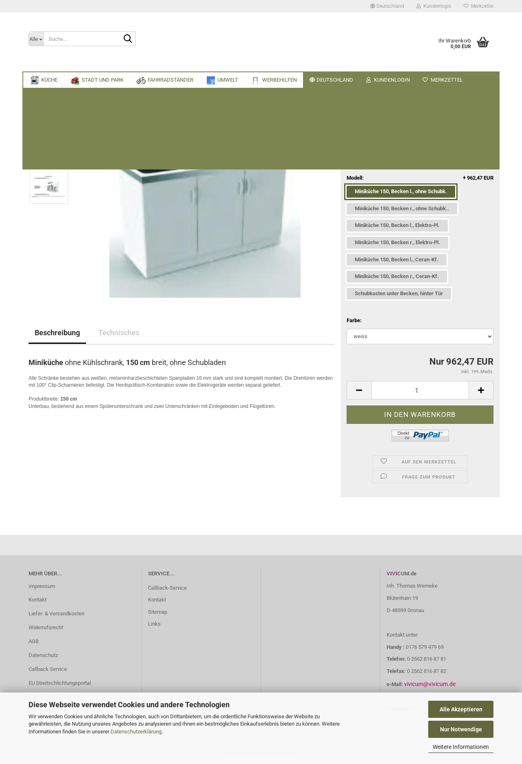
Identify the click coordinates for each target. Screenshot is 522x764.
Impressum (42, 586)
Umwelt (180, 63)
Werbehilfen (220, 63)
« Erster (42, 108)
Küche (37, 63)
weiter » (96, 108)
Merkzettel (478, 6)
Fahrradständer (135, 63)
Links (154, 624)
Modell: (420, 178)
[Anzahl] (420, 390)
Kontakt (37, 600)
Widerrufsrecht (46, 627)
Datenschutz (43, 655)
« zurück (69, 108)
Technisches (118, 332)
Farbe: (354, 320)
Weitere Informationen (461, 747)
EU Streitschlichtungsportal (60, 683)
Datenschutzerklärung (136, 731)
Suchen (447, 63)
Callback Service (48, 669)
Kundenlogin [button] (433, 6)
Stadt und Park (79, 63)
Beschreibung (57, 332)
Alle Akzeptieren (461, 709)
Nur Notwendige (461, 729)
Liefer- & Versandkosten (56, 613)
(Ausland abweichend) (436, 156)
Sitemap (157, 612)
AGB (34, 641)
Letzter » (123, 108)
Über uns (481, 63)
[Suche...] (36, 38)
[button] (387, 6)
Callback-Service (167, 588)
